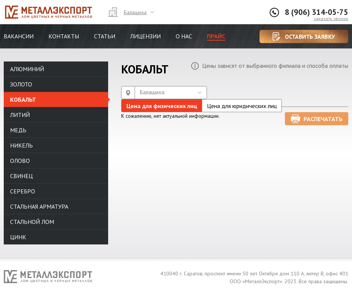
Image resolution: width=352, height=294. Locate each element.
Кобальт (23, 99)
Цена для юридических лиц (242, 106)
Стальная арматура (39, 206)
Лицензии (145, 36)
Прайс (216, 36)
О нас (184, 36)
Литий (20, 114)
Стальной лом (32, 221)
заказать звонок (331, 18)
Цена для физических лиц (161, 106)
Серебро (22, 191)
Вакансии (19, 36)
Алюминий (27, 69)
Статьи (104, 36)
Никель (21, 145)
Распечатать (323, 119)
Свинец (21, 176)
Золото (21, 84)
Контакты (63, 36)
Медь (18, 130)
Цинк (18, 237)
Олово (20, 160)
